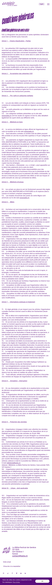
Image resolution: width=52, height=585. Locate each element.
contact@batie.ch (20, 556)
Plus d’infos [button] (16, 582)
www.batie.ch (6, 116)
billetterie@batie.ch (13, 463)
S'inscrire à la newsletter (11, 566)
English (42, 4)
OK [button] (42, 581)
